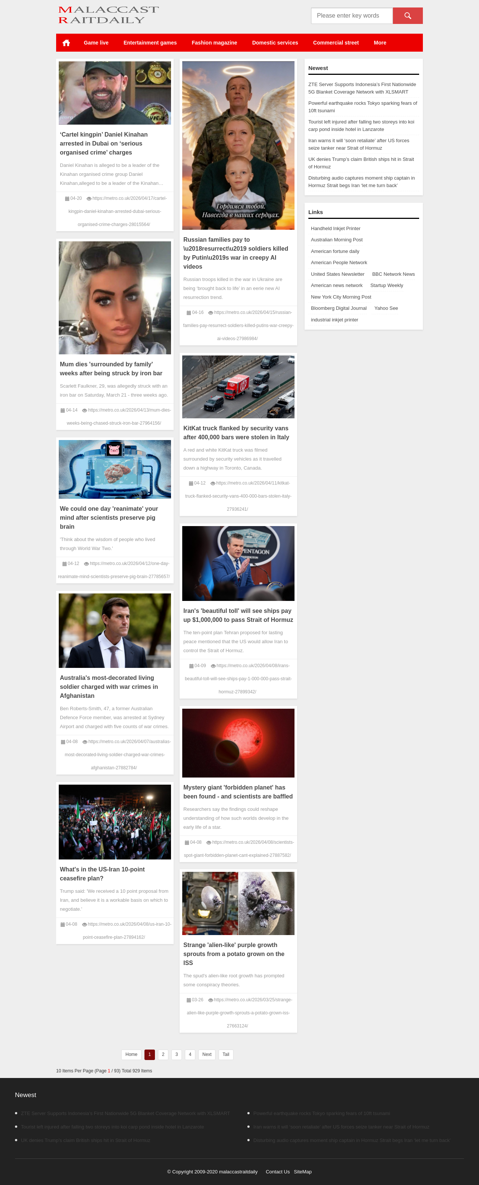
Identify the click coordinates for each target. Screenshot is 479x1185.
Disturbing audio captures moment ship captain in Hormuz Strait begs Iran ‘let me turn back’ (349, 1140)
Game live (96, 43)
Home (66, 43)
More (380, 43)
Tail (226, 1054)
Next (207, 1054)
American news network (337, 285)
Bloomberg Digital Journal (339, 308)
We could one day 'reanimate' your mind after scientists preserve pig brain (109, 518)
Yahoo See (386, 308)
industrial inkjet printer (334, 320)
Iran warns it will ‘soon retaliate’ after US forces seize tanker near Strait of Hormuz (338, 1127)
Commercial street (336, 43)
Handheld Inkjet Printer (335, 228)
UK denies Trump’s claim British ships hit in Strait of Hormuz (82, 1140)
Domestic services (275, 43)
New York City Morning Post (341, 297)
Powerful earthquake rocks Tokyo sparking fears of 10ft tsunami (318, 1113)
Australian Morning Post (337, 239)
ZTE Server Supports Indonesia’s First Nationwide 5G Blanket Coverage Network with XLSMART (122, 1113)
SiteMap (303, 1172)
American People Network (339, 262)
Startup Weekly (386, 285)
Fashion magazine (214, 43)
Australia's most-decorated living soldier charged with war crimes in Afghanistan (109, 687)
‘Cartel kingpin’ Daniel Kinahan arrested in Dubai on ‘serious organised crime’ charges (104, 143)
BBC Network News (393, 274)
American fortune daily (335, 251)
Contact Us (278, 1172)
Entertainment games (150, 43)
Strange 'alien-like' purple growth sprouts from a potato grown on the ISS (233, 954)
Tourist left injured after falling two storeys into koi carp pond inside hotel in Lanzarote (109, 1127)
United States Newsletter (337, 274)
